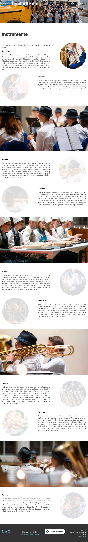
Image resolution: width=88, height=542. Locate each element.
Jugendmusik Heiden (25, 3)
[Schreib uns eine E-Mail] (9, 531)
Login (71, 3)
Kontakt (83, 530)
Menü (81, 3)
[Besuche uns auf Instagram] (6, 531)
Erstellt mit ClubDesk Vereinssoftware (30, 534)
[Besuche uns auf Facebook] (3, 531)
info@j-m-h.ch (81, 536)
